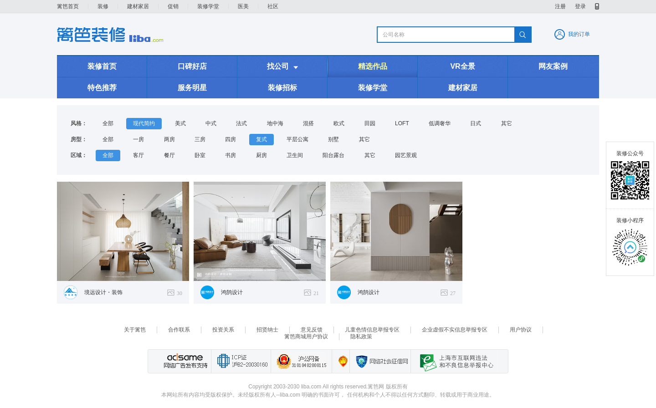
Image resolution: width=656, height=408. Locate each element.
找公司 (282, 66)
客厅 (138, 155)
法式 (241, 123)
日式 (475, 123)
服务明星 (192, 88)
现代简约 (144, 123)
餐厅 (169, 155)
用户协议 (521, 329)
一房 (138, 139)
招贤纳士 (267, 329)
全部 (107, 123)
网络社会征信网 (380, 361)
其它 (506, 123)
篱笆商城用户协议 (306, 336)
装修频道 (110, 34)
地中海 (275, 123)
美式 (180, 123)
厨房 (261, 155)
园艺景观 (406, 155)
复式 (261, 139)
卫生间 (295, 155)
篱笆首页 (68, 6)
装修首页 (102, 66)
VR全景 (462, 66)
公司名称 (394, 34)
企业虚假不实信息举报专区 (454, 329)
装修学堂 (208, 6)
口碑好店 (192, 66)
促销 (173, 6)
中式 (210, 123)
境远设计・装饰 (103, 292)
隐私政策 (361, 336)
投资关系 (223, 329)
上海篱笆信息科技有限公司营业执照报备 (340, 361)
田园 (369, 123)
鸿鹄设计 (232, 292)
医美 (243, 6)
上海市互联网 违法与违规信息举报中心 (454, 361)
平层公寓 (297, 139)
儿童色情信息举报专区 (372, 329)
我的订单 (579, 34)
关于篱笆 (135, 329)
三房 (200, 139)
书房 (230, 155)
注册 (560, 6)
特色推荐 (102, 88)
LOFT (402, 123)
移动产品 (597, 6)
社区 (272, 6)
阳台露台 (333, 155)
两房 (169, 139)
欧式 (338, 123)
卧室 (200, 155)
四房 (230, 139)
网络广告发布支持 (184, 361)
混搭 (308, 123)
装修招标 (282, 88)
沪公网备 (301, 361)
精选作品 (372, 66)
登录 (580, 6)
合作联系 (179, 329)
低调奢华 (440, 123)
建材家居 (138, 6)
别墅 (333, 139)
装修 (102, 6)
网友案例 (553, 66)
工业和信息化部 (240, 361)
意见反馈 (312, 329)
